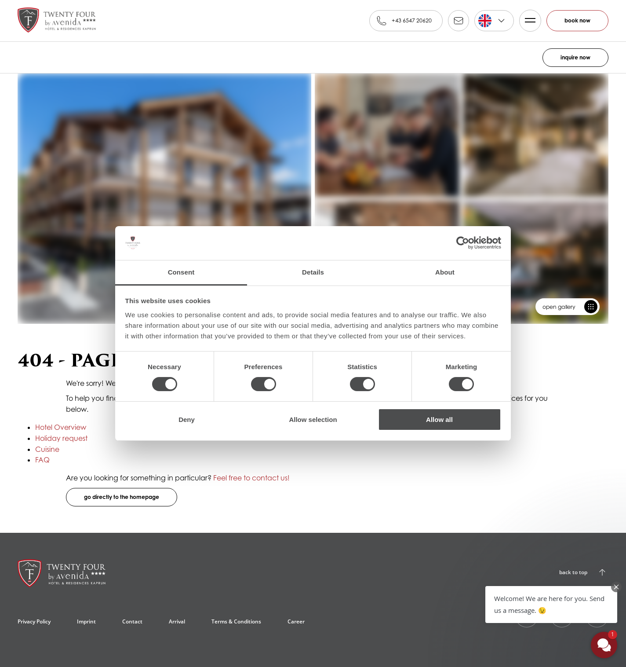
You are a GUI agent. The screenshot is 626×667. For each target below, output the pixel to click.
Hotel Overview (60, 427)
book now (577, 20)
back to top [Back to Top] (573, 572)
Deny (186, 419)
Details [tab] (313, 272)
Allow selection (313, 419)
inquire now (575, 57)
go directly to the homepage (121, 497)
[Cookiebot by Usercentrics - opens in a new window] (462, 242)
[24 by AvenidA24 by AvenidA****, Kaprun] (62, 576)
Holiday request (61, 438)
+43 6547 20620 (412, 20)
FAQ (42, 459)
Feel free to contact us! (251, 477)
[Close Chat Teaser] (616, 587)
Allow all (439, 419)
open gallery (558, 307)
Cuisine (47, 449)
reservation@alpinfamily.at (458, 20)
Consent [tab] (181, 272)
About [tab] (445, 272)
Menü (527, 20)
